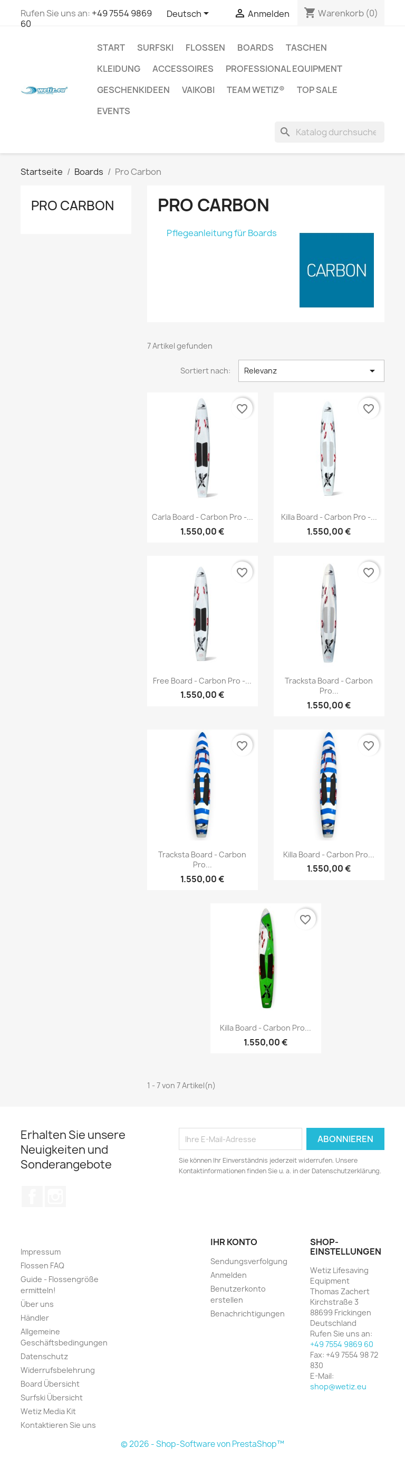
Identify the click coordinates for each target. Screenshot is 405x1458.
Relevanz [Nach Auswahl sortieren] (311, 370)
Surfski (155, 47)
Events (113, 111)
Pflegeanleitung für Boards (222, 233)
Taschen (306, 47)
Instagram (55, 1196)
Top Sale (317, 90)
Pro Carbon (72, 205)
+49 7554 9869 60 (341, 1344)
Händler (35, 1318)
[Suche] (329, 132)
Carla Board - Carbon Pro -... (202, 517)
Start (111, 47)
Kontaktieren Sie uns (58, 1425)
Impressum (41, 1252)
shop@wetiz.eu (338, 1386)
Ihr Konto (233, 1242)
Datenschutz (44, 1356)
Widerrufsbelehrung (58, 1370)
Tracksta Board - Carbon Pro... (329, 686)
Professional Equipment (284, 68)
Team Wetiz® (256, 90)
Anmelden (228, 1275)
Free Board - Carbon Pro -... (202, 681)
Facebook (32, 1196)
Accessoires (183, 68)
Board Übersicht (50, 1384)
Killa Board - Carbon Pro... (328, 854)
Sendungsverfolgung (248, 1261)
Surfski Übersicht (52, 1397)
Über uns (37, 1304)
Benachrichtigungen (247, 1314)
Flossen (205, 47)
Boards (255, 47)
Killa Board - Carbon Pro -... (329, 517)
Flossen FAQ (42, 1265)
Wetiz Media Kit (48, 1411)
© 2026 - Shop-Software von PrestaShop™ (202, 1444)
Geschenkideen (133, 90)
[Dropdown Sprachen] (190, 14)
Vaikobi (198, 90)
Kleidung (118, 68)
